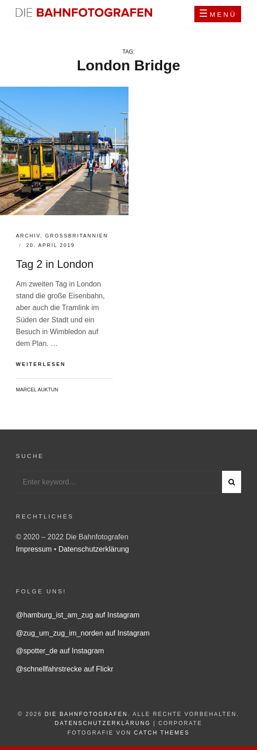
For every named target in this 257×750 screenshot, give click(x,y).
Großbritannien (76, 235)
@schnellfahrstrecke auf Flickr (65, 669)
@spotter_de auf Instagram (60, 651)
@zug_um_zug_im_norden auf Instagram (83, 633)
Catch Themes (161, 733)
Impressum (35, 549)
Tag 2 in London (55, 264)
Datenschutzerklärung (94, 549)
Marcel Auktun (37, 389)
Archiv (28, 235)
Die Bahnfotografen (86, 714)
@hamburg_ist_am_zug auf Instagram (77, 615)
